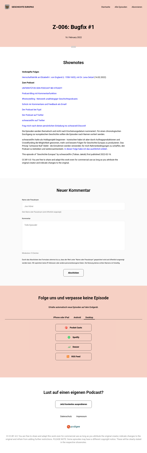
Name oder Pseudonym (30, 200)
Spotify (76, 337)
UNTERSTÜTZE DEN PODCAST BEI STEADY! (42, 88)
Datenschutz (66, 416)
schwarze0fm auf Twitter (33, 120)
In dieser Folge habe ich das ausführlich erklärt (85, 149)
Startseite (105, 7)
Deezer (76, 347)
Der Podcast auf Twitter (33, 115)
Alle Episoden (121, 7)
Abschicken (73, 273)
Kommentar (26, 218)
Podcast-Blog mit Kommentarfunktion (39, 93)
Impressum (81, 416)
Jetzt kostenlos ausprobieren (73, 404)
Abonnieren (137, 7)
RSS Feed (75, 356)
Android (77, 317)
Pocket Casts (76, 327)
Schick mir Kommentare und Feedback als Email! (44, 104)
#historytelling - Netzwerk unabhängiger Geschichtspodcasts (50, 99)
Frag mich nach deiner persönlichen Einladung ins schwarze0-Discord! (54, 126)
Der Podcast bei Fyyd (31, 109)
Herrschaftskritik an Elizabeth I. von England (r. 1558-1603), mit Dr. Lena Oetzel (58, 77)
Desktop (89, 317)
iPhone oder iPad (61, 317)
